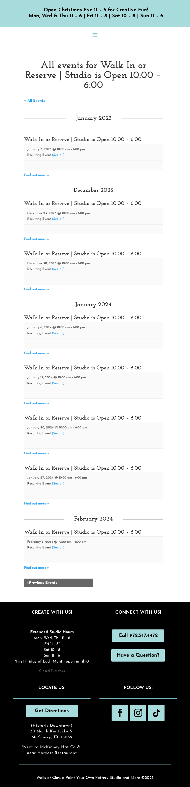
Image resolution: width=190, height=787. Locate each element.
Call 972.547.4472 (138, 635)
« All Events (34, 101)
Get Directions (52, 710)
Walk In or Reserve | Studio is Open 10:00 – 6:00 (83, 139)
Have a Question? (138, 655)
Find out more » (36, 175)
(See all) (58, 155)
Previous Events (41, 583)
